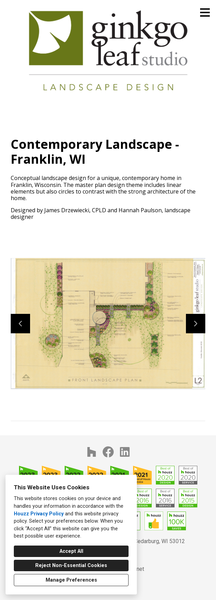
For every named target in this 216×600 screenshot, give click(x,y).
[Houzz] (91, 452)
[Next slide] (195, 323)
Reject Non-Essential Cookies (71, 565)
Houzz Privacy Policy (39, 514)
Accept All (71, 551)
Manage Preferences (71, 580)
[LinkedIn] (125, 452)
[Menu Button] (205, 12)
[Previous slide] (20, 323)
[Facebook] (108, 452)
